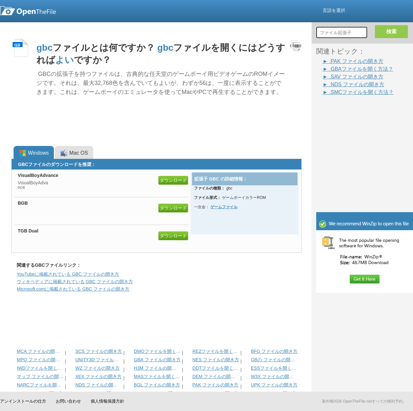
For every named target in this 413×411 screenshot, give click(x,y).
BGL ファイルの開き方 (157, 384)
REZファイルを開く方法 (215, 351)
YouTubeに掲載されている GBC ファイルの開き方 (68, 274)
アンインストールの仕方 (23, 401)
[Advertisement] (364, 168)
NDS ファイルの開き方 (98, 384)
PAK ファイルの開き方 (215, 384)
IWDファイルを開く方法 (40, 368)
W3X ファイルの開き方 (274, 376)
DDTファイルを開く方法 (215, 368)
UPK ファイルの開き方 (274, 384)
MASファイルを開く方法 (157, 376)
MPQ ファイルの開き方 (40, 359)
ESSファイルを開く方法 (274, 368)
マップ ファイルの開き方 (40, 376)
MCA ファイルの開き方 (40, 351)
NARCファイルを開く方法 (40, 384)
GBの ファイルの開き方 (274, 359)
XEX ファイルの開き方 (98, 376)
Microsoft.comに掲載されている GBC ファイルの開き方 (73, 289)
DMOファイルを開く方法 (157, 351)
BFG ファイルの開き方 (274, 351)
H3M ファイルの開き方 (157, 368)
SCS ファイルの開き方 (98, 351)
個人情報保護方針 (107, 401)
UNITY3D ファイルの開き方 (98, 359)
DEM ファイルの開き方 (215, 376)
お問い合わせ (68, 401)
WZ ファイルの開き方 (97, 368)
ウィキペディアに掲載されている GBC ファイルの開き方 (75, 281)
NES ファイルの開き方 (215, 359)
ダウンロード (173, 180)
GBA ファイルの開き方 (157, 359)
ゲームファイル (223, 207)
